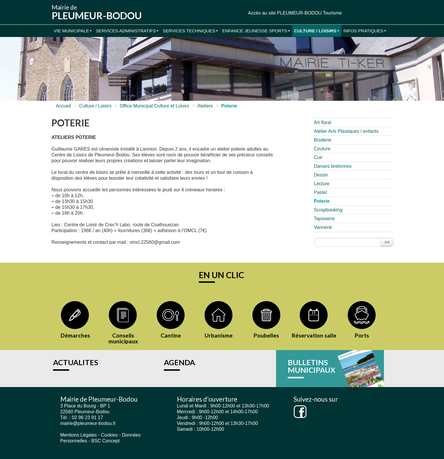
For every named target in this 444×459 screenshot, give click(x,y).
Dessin (321, 174)
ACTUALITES (75, 362)
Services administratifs (127, 30)
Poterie (322, 201)
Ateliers (205, 105)
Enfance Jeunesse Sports (256, 30)
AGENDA (179, 362)
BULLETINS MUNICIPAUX (311, 366)
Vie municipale (73, 30)
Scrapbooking (328, 209)
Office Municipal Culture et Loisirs (154, 105)
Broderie (322, 139)
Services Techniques (190, 30)
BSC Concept (105, 440)
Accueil (63, 105)
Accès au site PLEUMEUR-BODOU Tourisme (295, 12)
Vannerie (323, 227)
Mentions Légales (78, 434)
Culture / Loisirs (316, 30)
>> (387, 242)
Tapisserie (324, 218)
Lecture (321, 183)
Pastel (320, 192)
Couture (322, 148)
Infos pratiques (364, 30)
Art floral (322, 122)
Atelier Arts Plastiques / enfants (346, 131)
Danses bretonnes (333, 166)
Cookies (109, 434)
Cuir (318, 157)
